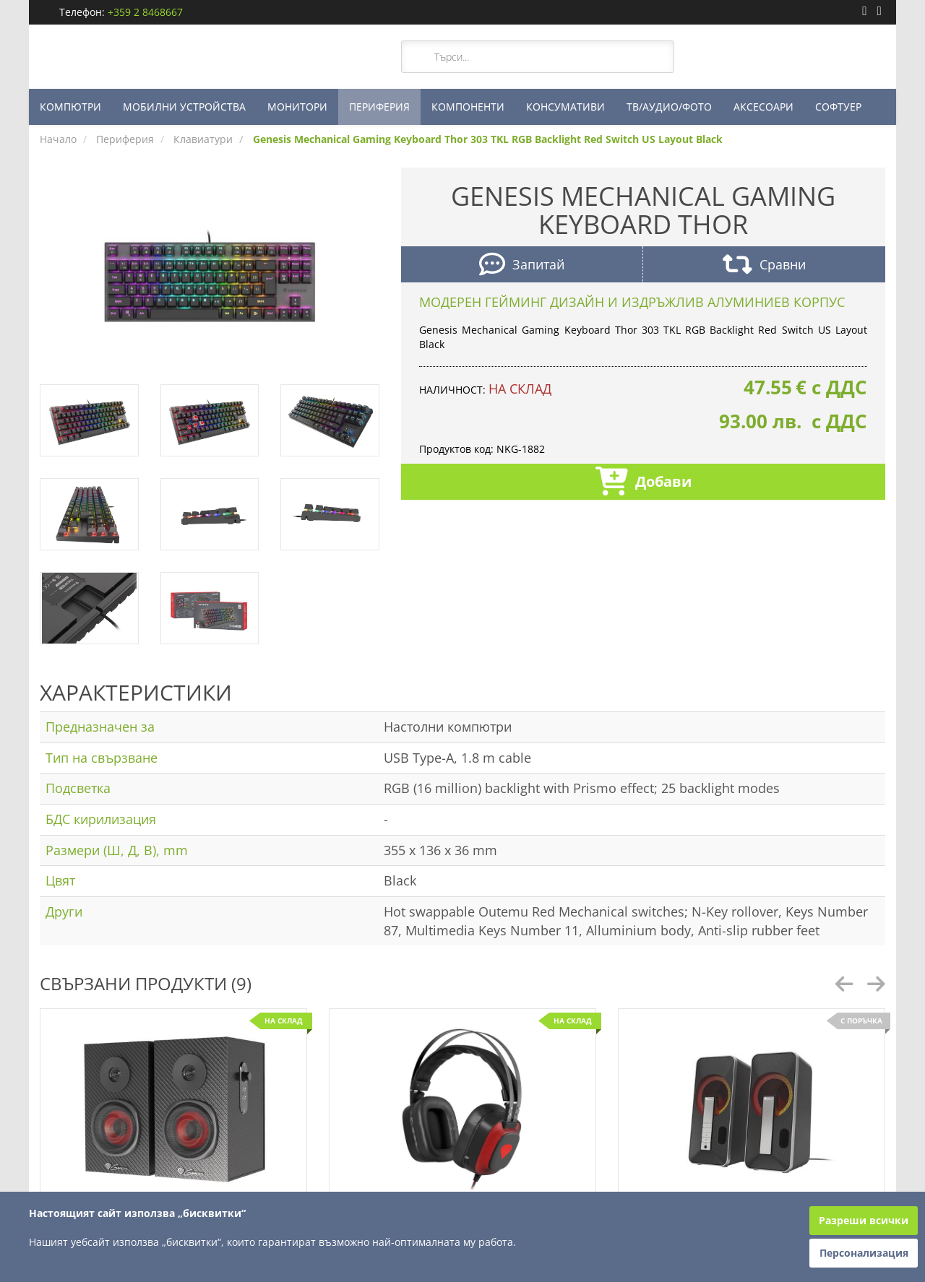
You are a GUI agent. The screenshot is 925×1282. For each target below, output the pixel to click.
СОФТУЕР (838, 106)
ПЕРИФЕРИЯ (379, 106)
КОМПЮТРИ (70, 106)
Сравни (764, 266)
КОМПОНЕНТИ (467, 106)
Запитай (521, 266)
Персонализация (863, 1253)
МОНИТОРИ (297, 106)
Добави (643, 483)
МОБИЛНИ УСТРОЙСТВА (184, 106)
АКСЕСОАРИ (763, 106)
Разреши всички (863, 1220)
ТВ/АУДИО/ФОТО (669, 106)
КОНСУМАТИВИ (565, 106)
